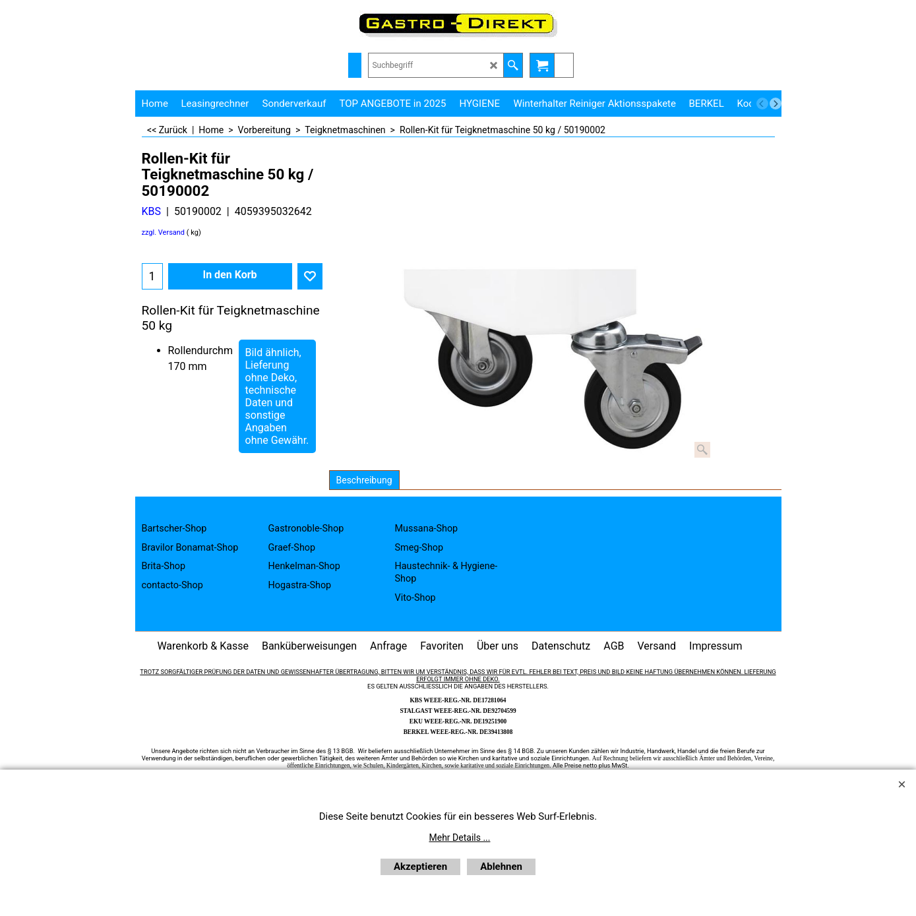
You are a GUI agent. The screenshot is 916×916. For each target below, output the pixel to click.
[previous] (762, 103)
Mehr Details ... (460, 837)
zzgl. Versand (163, 232)
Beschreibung (364, 480)
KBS (152, 211)
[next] (775, 103)
